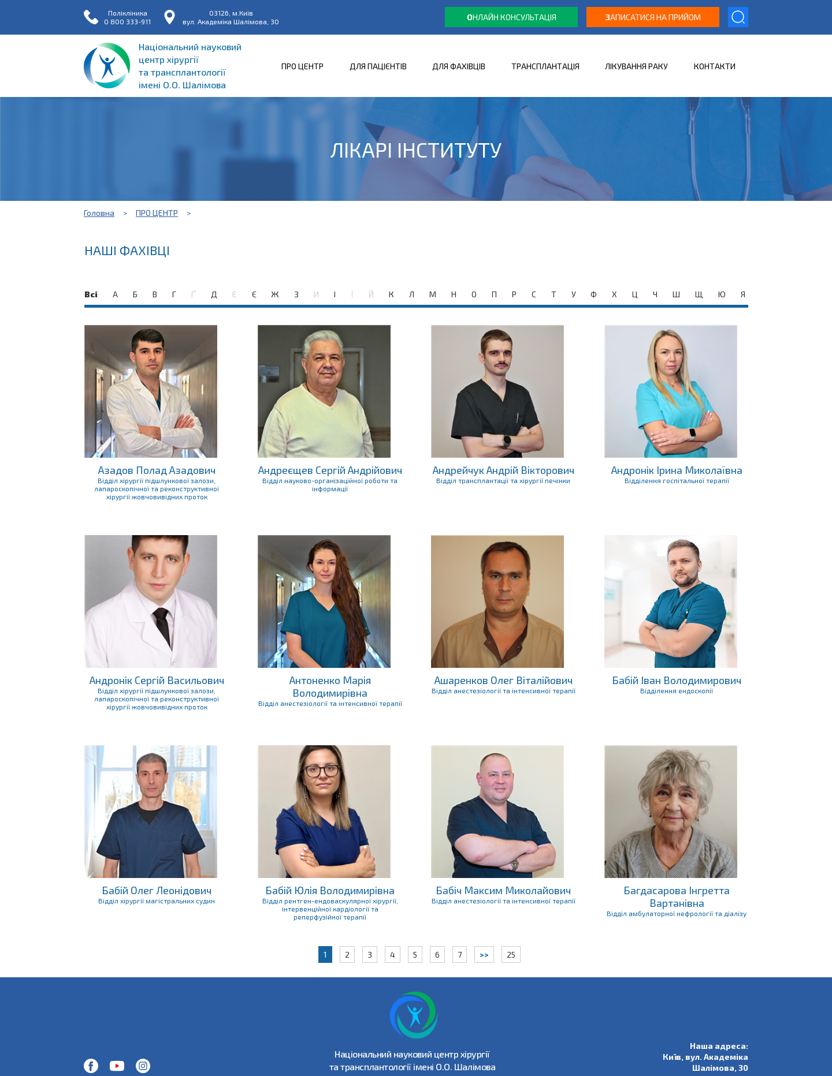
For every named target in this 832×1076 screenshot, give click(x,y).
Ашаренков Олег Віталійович (503, 680)
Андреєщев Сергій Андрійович (330, 470)
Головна (99, 213)
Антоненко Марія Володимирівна (330, 686)
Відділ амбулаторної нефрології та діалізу (676, 913)
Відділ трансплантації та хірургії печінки (503, 480)
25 (511, 954)
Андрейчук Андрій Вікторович (503, 470)
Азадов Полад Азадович (157, 470)
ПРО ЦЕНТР (302, 66)
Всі (91, 294)
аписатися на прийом (653, 17)
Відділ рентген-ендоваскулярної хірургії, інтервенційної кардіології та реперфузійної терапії (330, 908)
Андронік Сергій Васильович (157, 680)
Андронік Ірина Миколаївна (676, 470)
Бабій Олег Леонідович (156, 890)
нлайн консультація (511, 17)
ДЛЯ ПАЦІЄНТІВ (378, 66)
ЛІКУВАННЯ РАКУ (636, 66)
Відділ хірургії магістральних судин (156, 900)
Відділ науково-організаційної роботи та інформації (330, 484)
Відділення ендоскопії (676, 690)
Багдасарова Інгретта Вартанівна (676, 896)
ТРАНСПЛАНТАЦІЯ (545, 66)
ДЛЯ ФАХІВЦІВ (458, 66)
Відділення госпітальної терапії (677, 480)
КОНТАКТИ (715, 66)
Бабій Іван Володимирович (676, 680)
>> (484, 954)
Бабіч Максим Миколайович (503, 890)
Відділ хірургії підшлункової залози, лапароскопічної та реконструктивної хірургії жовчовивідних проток (156, 488)
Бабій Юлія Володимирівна (330, 890)
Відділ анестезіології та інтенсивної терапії (330, 703)
